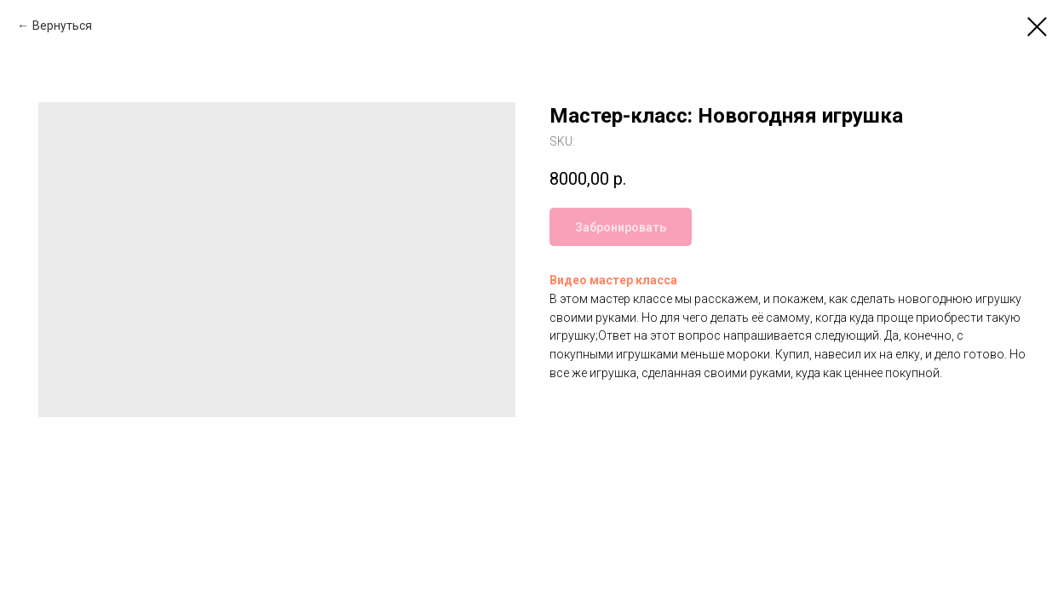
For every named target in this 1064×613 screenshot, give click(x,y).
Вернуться (62, 25)
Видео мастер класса (613, 280)
